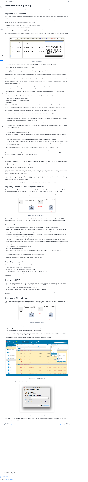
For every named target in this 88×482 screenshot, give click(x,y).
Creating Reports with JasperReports (11, 81)
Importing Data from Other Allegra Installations (78, 6)
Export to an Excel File (75, 9)
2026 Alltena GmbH (9, 479)
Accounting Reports (7, 84)
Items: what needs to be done (9, 53)
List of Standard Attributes (9, 62)
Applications (6, 145)
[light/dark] (68, 1)
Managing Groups (7, 46)
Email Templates (7, 110)
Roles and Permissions (8, 129)
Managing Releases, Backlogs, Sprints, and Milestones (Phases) (13, 29)
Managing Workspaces (8, 27)
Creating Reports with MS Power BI (10, 79)
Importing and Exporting (8, 60)
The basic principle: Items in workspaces (11, 13)
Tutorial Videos (7, 150)
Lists (4, 124)
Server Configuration (8, 157)
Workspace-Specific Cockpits (9, 32)
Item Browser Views (7, 58)
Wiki (4, 96)
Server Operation (7, 159)
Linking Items (6, 134)
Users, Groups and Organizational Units (11, 39)
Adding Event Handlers (8, 143)
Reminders (6, 105)
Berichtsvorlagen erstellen (9, 82)
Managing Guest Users (8, 44)
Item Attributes (7, 126)
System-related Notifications (9, 107)
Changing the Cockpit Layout (9, 69)
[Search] (11, 7)
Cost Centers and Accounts (9, 133)
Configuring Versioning (8, 146)
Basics (5, 115)
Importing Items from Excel (76, 3)
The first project (7, 15)
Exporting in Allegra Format (76, 12)
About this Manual (7, 12)
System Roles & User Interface (10, 131)
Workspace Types (7, 122)
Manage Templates (7, 117)
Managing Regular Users (8, 43)
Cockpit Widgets (7, 72)
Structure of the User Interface (10, 17)
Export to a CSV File (75, 11)
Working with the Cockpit (9, 67)
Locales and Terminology (8, 141)
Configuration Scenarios (8, 152)
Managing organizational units (10, 48)
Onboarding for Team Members (10, 20)
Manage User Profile (8, 41)
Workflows (6, 138)
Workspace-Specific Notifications (10, 34)
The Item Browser (7, 55)
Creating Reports (7, 77)
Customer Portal (7, 95)
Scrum (5, 93)
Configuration (6, 160)
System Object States (8, 136)
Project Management (8, 91)
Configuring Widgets (8, 70)
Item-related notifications (9, 103)
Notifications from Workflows (9, 108)
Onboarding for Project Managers (10, 18)
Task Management (7, 89)
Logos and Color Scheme (8, 148)
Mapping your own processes (9, 22)
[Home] (28, 1)
